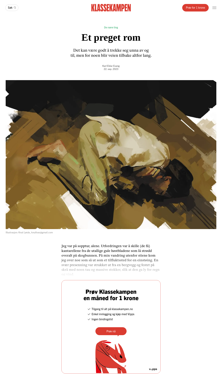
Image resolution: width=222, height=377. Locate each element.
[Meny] (214, 7)
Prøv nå (111, 331)
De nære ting (111, 27)
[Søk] (11, 8)
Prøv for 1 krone (195, 7)
